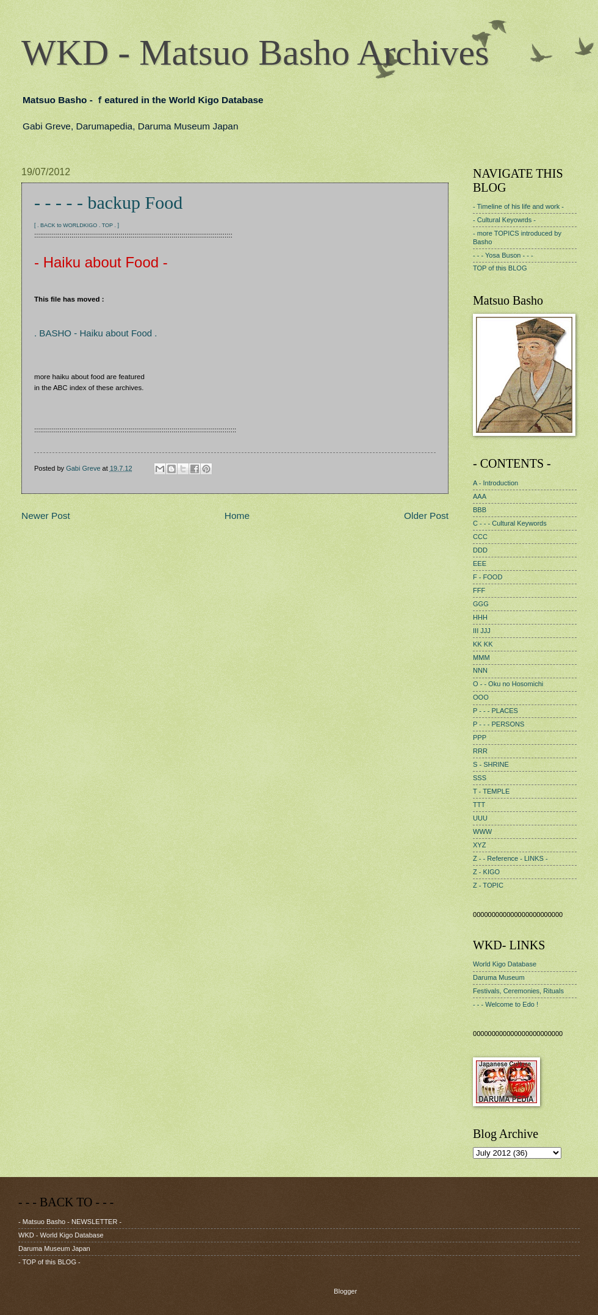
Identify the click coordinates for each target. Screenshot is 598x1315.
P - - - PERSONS (498, 724)
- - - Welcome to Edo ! (505, 1004)
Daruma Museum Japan (54, 1248)
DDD (480, 550)
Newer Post (45, 515)
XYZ (479, 845)
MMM (481, 657)
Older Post (426, 515)
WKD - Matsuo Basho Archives (255, 52)
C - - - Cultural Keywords (510, 523)
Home (237, 515)
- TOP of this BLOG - (49, 1262)
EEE (479, 563)
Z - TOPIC (488, 885)
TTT (479, 804)
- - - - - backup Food (108, 202)
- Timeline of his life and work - (518, 206)
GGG (481, 603)
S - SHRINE (491, 764)
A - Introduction (495, 483)
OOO (481, 697)
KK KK (483, 644)
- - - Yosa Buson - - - (503, 255)
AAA (479, 496)
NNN (480, 670)
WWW (482, 831)
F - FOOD (487, 577)
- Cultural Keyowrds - (504, 219)
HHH (480, 617)
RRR (480, 751)
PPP (479, 737)
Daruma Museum (499, 977)
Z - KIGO (486, 871)
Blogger (345, 1291)
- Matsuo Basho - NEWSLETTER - (69, 1221)
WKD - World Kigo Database (61, 1235)
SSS (479, 777)
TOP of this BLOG (500, 268)
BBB (479, 509)
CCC (480, 536)
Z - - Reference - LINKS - (510, 858)
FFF (479, 590)
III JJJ (482, 630)
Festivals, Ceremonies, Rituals (518, 990)
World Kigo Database (504, 964)
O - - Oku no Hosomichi (508, 683)
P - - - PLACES (495, 710)
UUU (480, 818)
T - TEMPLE (491, 791)
